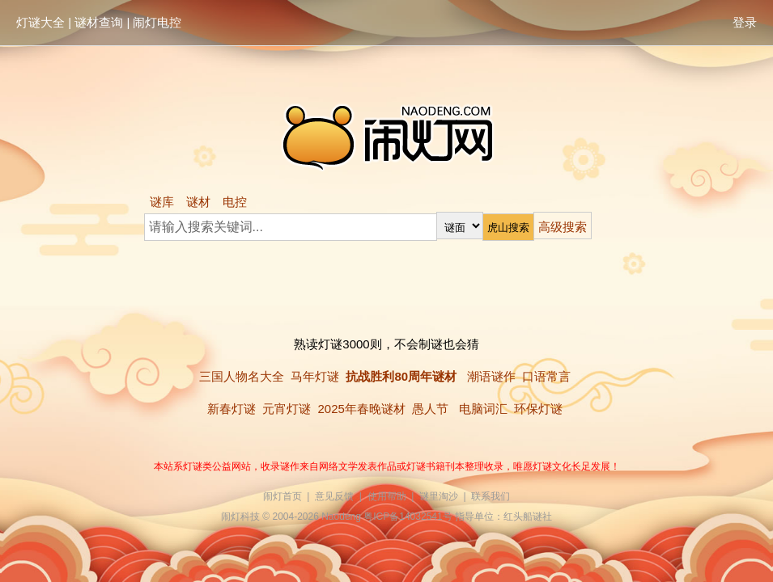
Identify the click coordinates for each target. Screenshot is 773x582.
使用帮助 (386, 496)
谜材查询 (98, 22)
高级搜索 (562, 227)
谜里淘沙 (438, 496)
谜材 (198, 202)
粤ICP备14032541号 (407, 516)
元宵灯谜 (286, 408)
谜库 (162, 202)
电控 (235, 202)
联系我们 (490, 496)
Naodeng (341, 516)
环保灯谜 (538, 408)
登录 (745, 22)
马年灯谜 (315, 376)
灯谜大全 (40, 22)
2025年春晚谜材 (361, 408)
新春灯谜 (231, 408)
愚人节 (430, 408)
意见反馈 (334, 496)
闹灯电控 (157, 22)
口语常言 (546, 376)
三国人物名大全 (241, 376)
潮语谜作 (491, 376)
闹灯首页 (282, 496)
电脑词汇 (483, 408)
